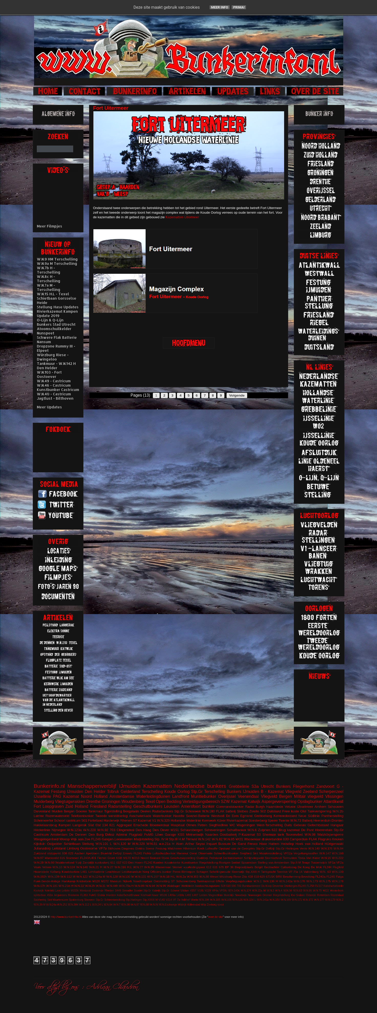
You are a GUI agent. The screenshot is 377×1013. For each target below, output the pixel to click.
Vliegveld (293, 791)
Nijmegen (58, 830)
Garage (170, 834)
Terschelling (152, 791)
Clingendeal (125, 830)
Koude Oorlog (176, 791)
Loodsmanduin (131, 871)
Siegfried (246, 853)
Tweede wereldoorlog (111, 816)
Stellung (88, 844)
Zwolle (254, 811)
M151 (174, 830)
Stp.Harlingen (134, 899)
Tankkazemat (205, 881)
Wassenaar (252, 839)
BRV (279, 876)
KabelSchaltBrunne (128, 895)
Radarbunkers (162, 811)
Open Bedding (168, 801)
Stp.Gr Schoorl (170, 890)
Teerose (282, 871)
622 (274, 830)
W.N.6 (251, 830)
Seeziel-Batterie (198, 816)
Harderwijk (111, 820)
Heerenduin (323, 830)
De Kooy (266, 886)
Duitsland (274, 811)
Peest (176, 871)
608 (64, 853)
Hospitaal (178, 825)
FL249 (302, 886)
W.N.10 (57, 867)
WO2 (326, 890)
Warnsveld (52, 857)
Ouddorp (202, 857)
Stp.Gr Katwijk (151, 890)
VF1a (331, 862)
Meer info (219, 7)
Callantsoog (288, 867)
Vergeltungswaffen (306, 853)
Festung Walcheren (169, 848)
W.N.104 (204, 899)
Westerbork (336, 890)
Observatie (205, 853)
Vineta (194, 899)
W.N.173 (312, 881)
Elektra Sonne (144, 848)
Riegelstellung (208, 862)
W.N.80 (125, 904)
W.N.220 (89, 830)
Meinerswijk (194, 834)
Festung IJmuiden (67, 791)
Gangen (107, 839)
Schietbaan (72, 844)
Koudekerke (172, 862)
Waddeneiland (64, 862)
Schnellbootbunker (226, 853)
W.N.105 (215, 899)
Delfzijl (117, 853)
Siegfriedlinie (218, 825)
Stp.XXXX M (150, 899)
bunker (208, 806)
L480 (188, 895)
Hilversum (189, 848)
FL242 (148, 862)
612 (208, 867)
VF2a (339, 862)
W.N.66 (307, 890)
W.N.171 (297, 899)
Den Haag (143, 830)
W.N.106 (226, 899)
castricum (73, 820)
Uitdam (184, 890)
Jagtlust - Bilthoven (55, 398)
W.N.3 (270, 890)
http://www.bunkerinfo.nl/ (66, 916)
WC (232, 825)
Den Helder (95, 791)
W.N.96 (153, 904)
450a (50, 895)
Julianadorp (42, 848)
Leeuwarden (123, 839)
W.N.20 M (40, 904)
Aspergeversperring (278, 801)
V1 (154, 820)
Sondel (138, 890)
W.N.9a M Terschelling (57, 263)
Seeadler (127, 890)
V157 (193, 890)
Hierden (110, 895)
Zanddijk (88, 862)
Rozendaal (337, 895)
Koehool (145, 895)
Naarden (211, 834)
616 (62, 857)
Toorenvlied (294, 834)
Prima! (238, 7)
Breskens (73, 895)
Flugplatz (136, 834)
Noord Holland (94, 796)
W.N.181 (52, 885)
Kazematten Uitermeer (182, 217)
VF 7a (176, 899)
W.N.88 (144, 904)
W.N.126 (237, 899)
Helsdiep (287, 844)
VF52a (287, 853)
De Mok (316, 867)
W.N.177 (319, 899)
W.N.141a (263, 899)
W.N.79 (317, 890)
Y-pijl (78, 862)
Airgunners (60, 895)
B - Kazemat (272, 791)
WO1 (239, 839)
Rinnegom (188, 871)
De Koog (304, 867)
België (258, 867)
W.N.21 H (95, 867)
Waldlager (173, 885)
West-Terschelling (270, 825)
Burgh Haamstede (269, 807)
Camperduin (299, 839)
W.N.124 (69, 867)
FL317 (318, 886)
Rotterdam (323, 895)
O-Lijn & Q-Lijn (50, 320)
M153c (75, 890)
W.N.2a (181, 876)
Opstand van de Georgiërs (237, 848)
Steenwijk (237, 871)
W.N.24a (51, 904)
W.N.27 (108, 867)
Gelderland (130, 791)
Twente (283, 820)
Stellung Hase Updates (58, 307)
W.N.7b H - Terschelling (48, 270)
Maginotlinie (215, 895)
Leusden (171, 806)
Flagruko (324, 839)
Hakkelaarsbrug (45, 825)
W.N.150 (275, 899)
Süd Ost (94, 825)
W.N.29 (90, 885)
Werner (177, 867)
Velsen (46, 867)
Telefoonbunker (82, 816)
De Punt (307, 830)
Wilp (203, 904)
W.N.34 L (97, 904)
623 (124, 862)
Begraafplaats (244, 867)
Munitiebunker (203, 796)
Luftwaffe (211, 848)
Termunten (290, 857)
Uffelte (220, 881)
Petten (202, 825)
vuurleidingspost (194, 867)
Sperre (273, 820)
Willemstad (193, 904)
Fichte (147, 853)
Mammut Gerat (187, 853)
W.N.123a (74, 830)
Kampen (65, 825)
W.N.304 (73, 904)
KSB (119, 857)
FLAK (313, 839)
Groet (111, 857)
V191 (200, 890)
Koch (200, 848)
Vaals (37, 867)
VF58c (223, 890)
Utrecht (267, 786)
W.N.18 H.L (167, 876)
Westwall (217, 816)
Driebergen (290, 886)
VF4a (215, 890)
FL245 (330, 876)
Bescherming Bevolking (298, 876)
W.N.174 (246, 890)
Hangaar (336, 825)
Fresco (252, 844)
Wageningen (245, 825)
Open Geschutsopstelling (178, 857)
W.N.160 (337, 853)
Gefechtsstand (318, 825)
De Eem (232, 816)
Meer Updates (49, 407)
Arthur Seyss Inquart (201, 844)
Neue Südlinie (309, 816)
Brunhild (106, 853)
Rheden (109, 890)
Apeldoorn (92, 853)
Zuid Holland (76, 806)
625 (70, 853)
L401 (83, 871)
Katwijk (254, 801)
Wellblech (187, 885)
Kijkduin (40, 844)
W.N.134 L (249, 899)
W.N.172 (308, 899)
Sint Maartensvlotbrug (267, 853)
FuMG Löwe (153, 834)
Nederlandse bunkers (200, 786)
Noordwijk (241, 895)
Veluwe (290, 807)
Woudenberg (132, 801)
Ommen (267, 895)
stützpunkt (54, 853)
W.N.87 (135, 904)
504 (223, 886)
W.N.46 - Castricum (54, 385)
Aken (180, 844)
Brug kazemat (289, 830)
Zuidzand (40, 853)
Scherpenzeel (331, 791)
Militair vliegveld (308, 796)
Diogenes (127, 848)
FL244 (327, 867)
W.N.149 (314, 848)
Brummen (72, 857)
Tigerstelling (113, 811)
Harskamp (68, 881)
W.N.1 (258, 881)
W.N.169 (286, 899)
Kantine (158, 862)
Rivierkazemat (237, 820)
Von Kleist (313, 857)
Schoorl (59, 820)
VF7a (103, 848)
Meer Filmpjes (49, 226)
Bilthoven (114, 848)
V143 (162, 899)
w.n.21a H (166, 844)
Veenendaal (248, 796)
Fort (37, 806)
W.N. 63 (325, 871)
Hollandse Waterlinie (186, 820)
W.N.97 (39, 857)
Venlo (303, 848)
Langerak (79, 825)
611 (112, 862)
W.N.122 (82, 876)
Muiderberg (44, 801)
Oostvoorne (88, 848)
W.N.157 (153, 876)
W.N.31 (100, 885)
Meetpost (85, 890)
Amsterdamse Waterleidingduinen (140, 796)
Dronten (337, 820)
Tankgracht (268, 871)
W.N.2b (337, 811)
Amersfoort (190, 806)
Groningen (111, 801)
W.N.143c (234, 890)
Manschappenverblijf (91, 786)
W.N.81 (151, 844)
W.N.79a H (126, 885)
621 (112, 825)
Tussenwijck (319, 862)
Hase (263, 844)
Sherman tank (273, 834)
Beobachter (271, 867)
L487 (195, 895)
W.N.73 (295, 820)
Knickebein (84, 881)
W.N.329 (163, 820)
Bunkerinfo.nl (49, 786)
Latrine (39, 816)
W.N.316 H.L (123, 867)
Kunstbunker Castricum (58, 389)
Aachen (79, 853)
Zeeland (310, 791)
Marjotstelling (144, 839)
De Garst (239, 844)
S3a (254, 786)
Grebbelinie (239, 786)
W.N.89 (139, 885)
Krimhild (49, 890)
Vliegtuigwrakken (70, 801)
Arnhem (320, 807)
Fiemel (101, 857)
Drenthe (93, 801)
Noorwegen (254, 895)
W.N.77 (138, 867)
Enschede (140, 825)
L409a (172, 895)
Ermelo (127, 853)
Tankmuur (95, 811)
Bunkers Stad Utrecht (56, 324)
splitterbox (40, 895)
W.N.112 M (67, 876)
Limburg (73, 848)
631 (215, 867)
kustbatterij (102, 862)
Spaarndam (248, 862)
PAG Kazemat (66, 796)
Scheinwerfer (43, 820)
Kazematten (157, 786)
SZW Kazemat (234, 801)
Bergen (69, 811)
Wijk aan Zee (80, 839)
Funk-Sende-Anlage (47, 881)
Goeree (81, 811)
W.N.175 (325, 881)
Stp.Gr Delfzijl (265, 848)
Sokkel (235, 862)
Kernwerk (209, 820)
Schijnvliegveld (254, 857)
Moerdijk (229, 895)
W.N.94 (150, 885)
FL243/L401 (88, 857)
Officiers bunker (160, 871)
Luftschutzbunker (164, 853)
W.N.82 (217, 839)
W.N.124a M (97, 876)
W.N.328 (138, 844)
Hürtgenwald (334, 844)
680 (234, 886)
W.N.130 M (126, 876)
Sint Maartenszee (57, 899)
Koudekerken (70, 871)
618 (228, 886)
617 (118, 862)
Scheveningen (214, 830)
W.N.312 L (85, 904)
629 (262, 876)
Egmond (246, 816)
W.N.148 (82, 867)
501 (84, 820)
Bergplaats (131, 811)
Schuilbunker (236, 830)
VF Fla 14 (296, 871)
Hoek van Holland (309, 844)
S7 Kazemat (142, 820)
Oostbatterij (228, 834)
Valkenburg (311, 871)
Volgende (236, 395)
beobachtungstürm (207, 885)
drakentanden (272, 839)
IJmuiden (130, 786)
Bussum (224, 844)
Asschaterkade (140, 816)
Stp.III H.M (177, 839)
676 (221, 867)
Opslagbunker (309, 801)
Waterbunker (162, 816)
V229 (208, 890)
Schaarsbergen (191, 830)
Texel (150, 801)
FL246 (96, 839)
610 (256, 876)
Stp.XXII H (252, 871)
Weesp (64, 839)
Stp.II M (295, 862)
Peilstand (215, 857)
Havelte (178, 816)
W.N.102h (40, 876)
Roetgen (224, 862)
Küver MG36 (159, 895)
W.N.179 (330, 899)
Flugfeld (338, 867)
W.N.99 (161, 885)
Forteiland (95, 820)
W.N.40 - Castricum (54, 394)
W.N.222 (337, 857)
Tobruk (113, 791)
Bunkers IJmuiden (243, 791)
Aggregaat (124, 825)
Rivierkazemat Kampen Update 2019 (57, 313)
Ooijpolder (54, 844)
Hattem (273, 844)
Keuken (337, 839)
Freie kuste (290, 811)
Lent (57, 890)
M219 (135, 857)
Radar (249, 807)
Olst (303, 811)
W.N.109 (53, 876)
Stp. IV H (161, 839)
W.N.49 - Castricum (54, 381)
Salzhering (40, 899)
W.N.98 (310, 834)
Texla (301, 857)
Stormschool (273, 857)
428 (250, 876)
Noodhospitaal (142, 881)
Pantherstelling (332, 816)
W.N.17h (39, 885)
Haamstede (41, 871)
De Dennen (78, 834)
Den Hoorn (135, 862)
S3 (259, 834)
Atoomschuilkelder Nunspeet (54, 330)
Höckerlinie (42, 830)
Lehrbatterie (96, 871)
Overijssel (226, 796)
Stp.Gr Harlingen (287, 848)
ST (173, 881)
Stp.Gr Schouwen (187, 811)
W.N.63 (297, 890)
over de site (215, 916)
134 (105, 825)
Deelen (145, 811)
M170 (127, 857)
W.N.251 (62, 904)
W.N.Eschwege (168, 904)
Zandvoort (325, 786)
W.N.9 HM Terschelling (57, 259)
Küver (221, 820)
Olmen (191, 825)
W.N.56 (287, 890)
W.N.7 (116, 904)
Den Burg (96, 834)
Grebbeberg (263, 816)
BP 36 (229, 867)
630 (286, 839)
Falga (339, 876)
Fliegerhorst (303, 786)
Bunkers (283, 786)
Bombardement (251, 886)
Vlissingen (334, 796)
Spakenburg (76, 899)
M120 (96, 881)
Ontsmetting (162, 881)
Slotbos (242, 811)
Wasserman (163, 867)
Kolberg (55, 871)
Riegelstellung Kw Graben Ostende (294, 895)
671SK (270, 876)
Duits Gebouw (295, 825)
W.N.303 (192, 876)
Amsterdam (58, 834)
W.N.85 (228, 839)
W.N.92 (102, 830)
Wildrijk (182, 904)
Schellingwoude (219, 871)
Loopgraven (52, 806)
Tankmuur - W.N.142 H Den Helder (56, 365)
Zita (244, 876)
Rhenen (126, 820)
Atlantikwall (333, 801)
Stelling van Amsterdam (273, 862)
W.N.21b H (66, 885)
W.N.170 (299, 881)
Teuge (306, 862)
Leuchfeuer (112, 871)
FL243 (138, 853)
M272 (105, 881)
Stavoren (89, 899)
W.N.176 (326, 848)
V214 (169, 899)
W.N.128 (112, 876)
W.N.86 (204, 876)
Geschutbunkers (147, 806)
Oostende (97, 890)
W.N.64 (108, 904)
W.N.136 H (270, 881)
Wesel (214, 876)
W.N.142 (204, 839)
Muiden (57, 811)
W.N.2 (339, 899)
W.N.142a (285, 881)
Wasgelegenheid (46, 839)
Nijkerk (127, 881)
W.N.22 (79, 885)
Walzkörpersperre (330, 834)
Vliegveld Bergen (276, 796)
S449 (118, 890)
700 (239, 886)
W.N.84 (338, 848)
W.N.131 (140, 876)
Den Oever (161, 830)
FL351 (84, 895)
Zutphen (264, 830)
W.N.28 (39, 862)
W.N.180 (208, 811)
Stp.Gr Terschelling (208, 791)
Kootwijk (39, 890)
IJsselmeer (305, 807)
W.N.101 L (103, 844)
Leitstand (59, 848)
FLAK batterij (226, 811)
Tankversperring (319, 811)
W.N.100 (337, 871)
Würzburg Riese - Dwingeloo (53, 357)
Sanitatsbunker (233, 857)
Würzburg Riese (230, 876)
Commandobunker (230, 807)
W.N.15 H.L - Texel (53, 294)
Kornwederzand (285, 816)
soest (220, 904)
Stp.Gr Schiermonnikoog (110, 899)
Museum (116, 881)
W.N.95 (149, 867)
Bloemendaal (159, 825)
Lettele (66, 890)
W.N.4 (278, 890)
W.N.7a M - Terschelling (48, 287)
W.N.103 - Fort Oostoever (49, 374)
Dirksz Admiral (116, 834)
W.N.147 (325, 853)
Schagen (202, 871)
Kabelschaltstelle (333, 886)
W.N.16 (326, 857)
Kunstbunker (189, 862)
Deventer (277, 886)
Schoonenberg (186, 881)
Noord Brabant (150, 857)
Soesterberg (258, 820)
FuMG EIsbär (97, 895)
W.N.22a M (259, 890)
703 (112, 830)
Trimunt (191, 839)
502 (263, 811)
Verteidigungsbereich (201, 801)
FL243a (320, 876)
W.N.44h (112, 885)
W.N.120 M (122, 844)
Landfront (180, 796)
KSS (181, 834)
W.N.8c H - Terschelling (48, 278)
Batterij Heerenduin (316, 820)
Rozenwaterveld (57, 816)
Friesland (98, 806)
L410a (180, 895)
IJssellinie (42, 796)
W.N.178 (337, 881)
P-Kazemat (247, 834)
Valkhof (185, 899)
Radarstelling (120, 806)
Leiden (203, 895)
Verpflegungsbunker (239, 881)
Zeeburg (212, 904)
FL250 (310, 886)
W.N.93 (49, 862)
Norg (146, 871)
